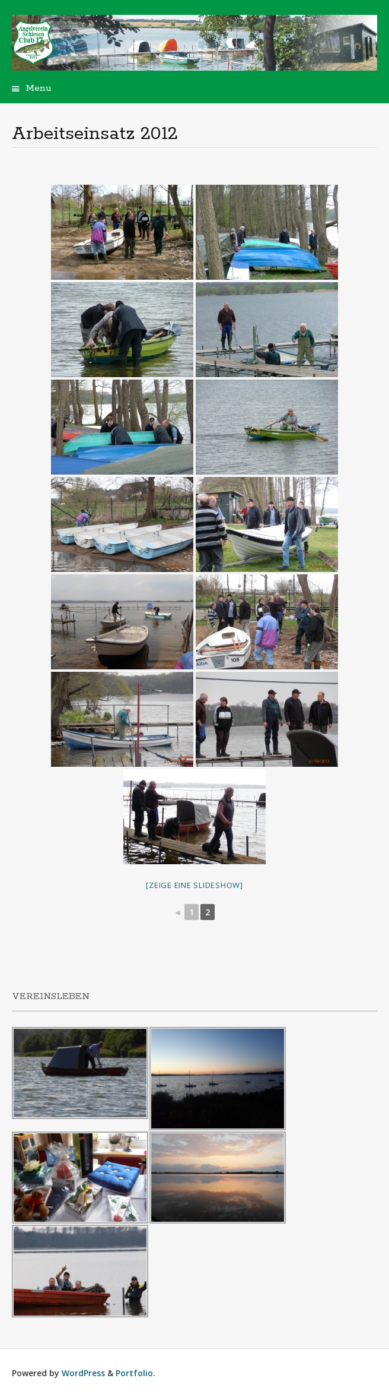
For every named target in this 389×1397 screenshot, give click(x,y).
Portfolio (134, 1373)
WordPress (83, 1373)
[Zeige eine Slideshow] (194, 885)
